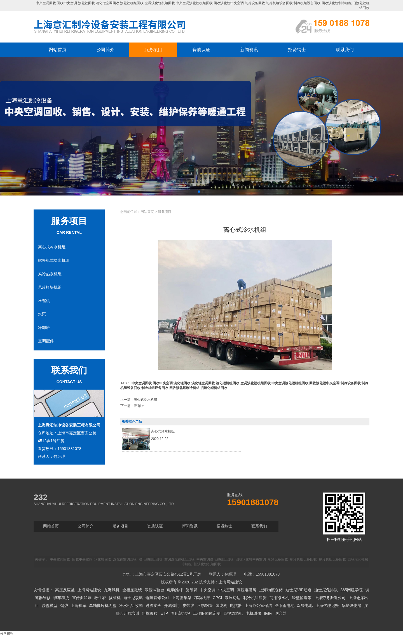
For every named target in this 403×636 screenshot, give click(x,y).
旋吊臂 (191, 590)
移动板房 (202, 597)
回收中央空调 (67, 3)
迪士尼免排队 (326, 590)
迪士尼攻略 (133, 597)
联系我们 (345, 49)
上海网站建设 (230, 582)
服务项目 (153, 49)
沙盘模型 (49, 605)
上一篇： (138, 400)
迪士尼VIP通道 (298, 590)
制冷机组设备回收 (279, 3)
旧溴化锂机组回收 (213, 388)
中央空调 (207, 590)
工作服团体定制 (207, 613)
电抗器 (236, 605)
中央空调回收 (46, 3)
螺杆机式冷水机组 (53, 260)
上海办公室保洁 (258, 605)
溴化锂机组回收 (132, 3)
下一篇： (132, 406)
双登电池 (305, 605)
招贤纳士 (297, 49)
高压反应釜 (65, 590)
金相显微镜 (132, 590)
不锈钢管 (205, 605)
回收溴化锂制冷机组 (337, 3)
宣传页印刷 (82, 597)
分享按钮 (6, 633)
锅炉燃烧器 (351, 605)
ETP (164, 613)
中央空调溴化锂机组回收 (194, 3)
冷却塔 (44, 327)
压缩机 (44, 300)
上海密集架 (181, 597)
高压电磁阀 (246, 590)
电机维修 (253, 613)
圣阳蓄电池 (284, 605)
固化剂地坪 (180, 613)
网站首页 (58, 49)
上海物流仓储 (271, 590)
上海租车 (78, 605)
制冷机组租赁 (255, 597)
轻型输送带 (301, 597)
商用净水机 (279, 597)
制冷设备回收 (255, 3)
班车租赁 (61, 597)
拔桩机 (115, 597)
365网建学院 (351, 590)
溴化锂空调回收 (107, 3)
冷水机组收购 (131, 605)
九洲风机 (112, 590)
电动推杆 (175, 590)
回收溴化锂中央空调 (229, 3)
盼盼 (268, 613)
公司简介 (105, 49)
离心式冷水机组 (51, 247)
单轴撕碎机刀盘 (102, 605)
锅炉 (64, 605)
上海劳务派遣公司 (330, 597)
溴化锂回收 (86, 3)
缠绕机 (221, 605)
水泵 (42, 314)
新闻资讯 (249, 49)
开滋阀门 (172, 605)
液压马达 (232, 597)
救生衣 (100, 597)
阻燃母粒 (150, 613)
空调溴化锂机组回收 (160, 3)
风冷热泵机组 (50, 274)
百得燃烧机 (233, 613)
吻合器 (281, 613)
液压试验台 (154, 590)
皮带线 (188, 605)
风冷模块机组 (50, 287)
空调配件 (46, 341)
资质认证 (201, 49)
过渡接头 (153, 605)
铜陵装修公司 (157, 597)
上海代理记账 (327, 605)
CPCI (217, 597)
